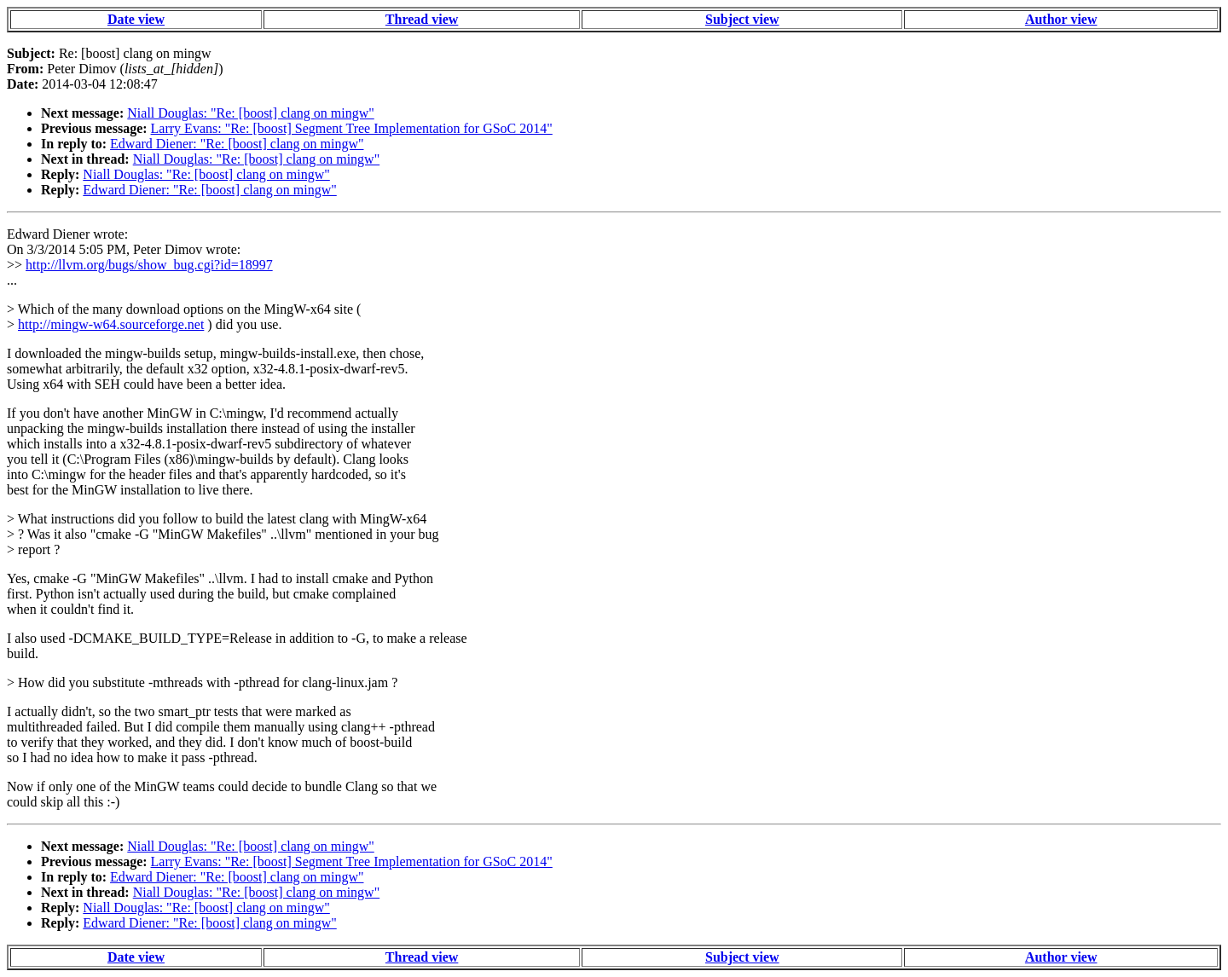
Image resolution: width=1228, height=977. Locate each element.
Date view (136, 19)
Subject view (742, 19)
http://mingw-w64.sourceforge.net (111, 324)
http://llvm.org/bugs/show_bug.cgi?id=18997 (149, 264)
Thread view (421, 19)
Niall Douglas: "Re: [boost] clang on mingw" (250, 113)
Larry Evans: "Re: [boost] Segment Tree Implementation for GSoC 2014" (352, 128)
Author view (1061, 19)
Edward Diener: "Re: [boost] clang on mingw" (236, 143)
